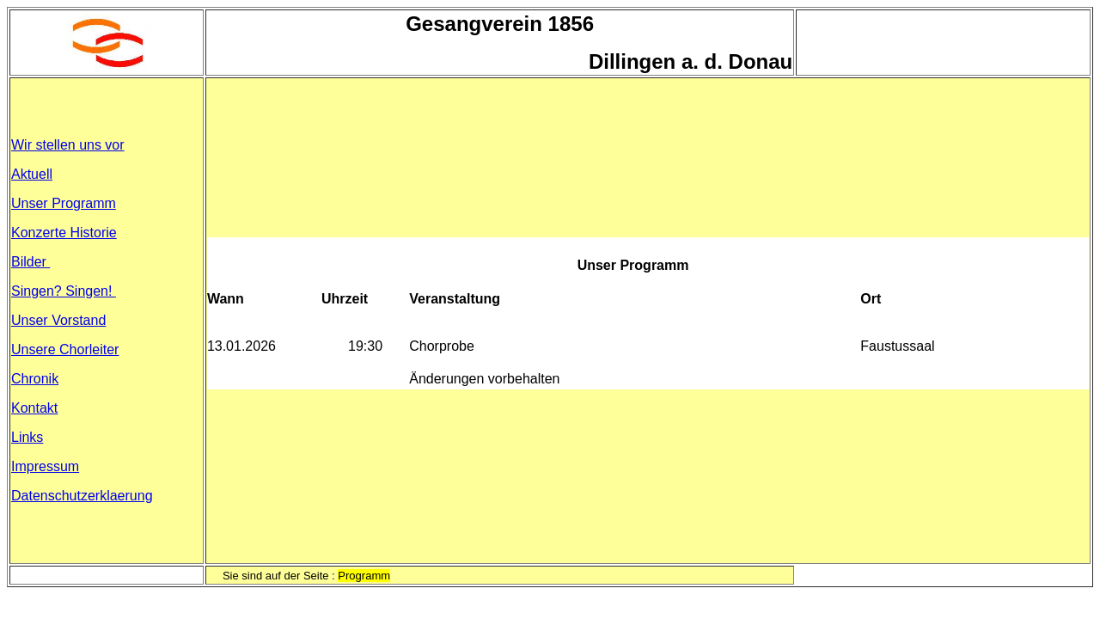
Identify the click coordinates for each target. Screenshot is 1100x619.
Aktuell (31, 174)
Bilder (30, 261)
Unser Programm (63, 203)
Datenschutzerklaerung (82, 495)
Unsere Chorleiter (65, 349)
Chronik (34, 378)
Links (27, 437)
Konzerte (64, 232)
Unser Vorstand (58, 320)
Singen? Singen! (63, 291)
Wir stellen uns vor (68, 145)
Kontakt (34, 408)
